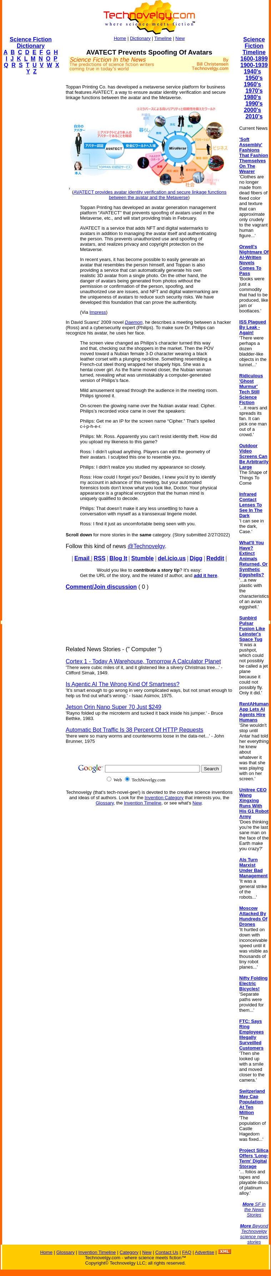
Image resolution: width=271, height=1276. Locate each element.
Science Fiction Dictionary (30, 42)
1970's (253, 91)
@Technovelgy (146, 546)
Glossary (105, 803)
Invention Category (164, 797)
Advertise (204, 1252)
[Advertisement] (30, 188)
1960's (252, 84)
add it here (205, 575)
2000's (252, 110)
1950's (253, 78)
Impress (98, 312)
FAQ (186, 1252)
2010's (253, 116)
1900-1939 (254, 65)
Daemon (133, 322)
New (180, 38)
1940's (252, 71)
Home (120, 38)
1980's (252, 97)
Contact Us (166, 1252)
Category (129, 1252)
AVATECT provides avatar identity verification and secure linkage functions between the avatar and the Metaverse (150, 194)
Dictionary (140, 38)
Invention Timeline (142, 803)
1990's (253, 104)
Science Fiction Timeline (254, 45)
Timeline (163, 38)
